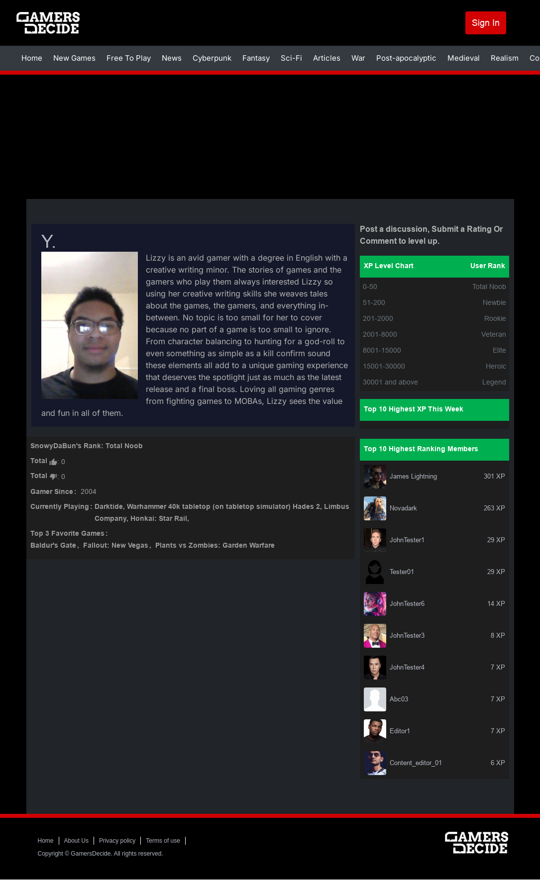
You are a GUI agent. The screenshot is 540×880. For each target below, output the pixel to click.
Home (31, 58)
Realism (505, 58)
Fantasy (256, 58)
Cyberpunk (212, 58)
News (172, 58)
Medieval (463, 58)
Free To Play (129, 58)
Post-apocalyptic (406, 58)
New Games (74, 58)
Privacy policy (117, 840)
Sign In (486, 22)
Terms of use (163, 840)
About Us (76, 840)
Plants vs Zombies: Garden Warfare (215, 546)
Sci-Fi (291, 58)
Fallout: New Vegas (115, 546)
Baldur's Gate (53, 546)
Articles (326, 58)
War (358, 58)
